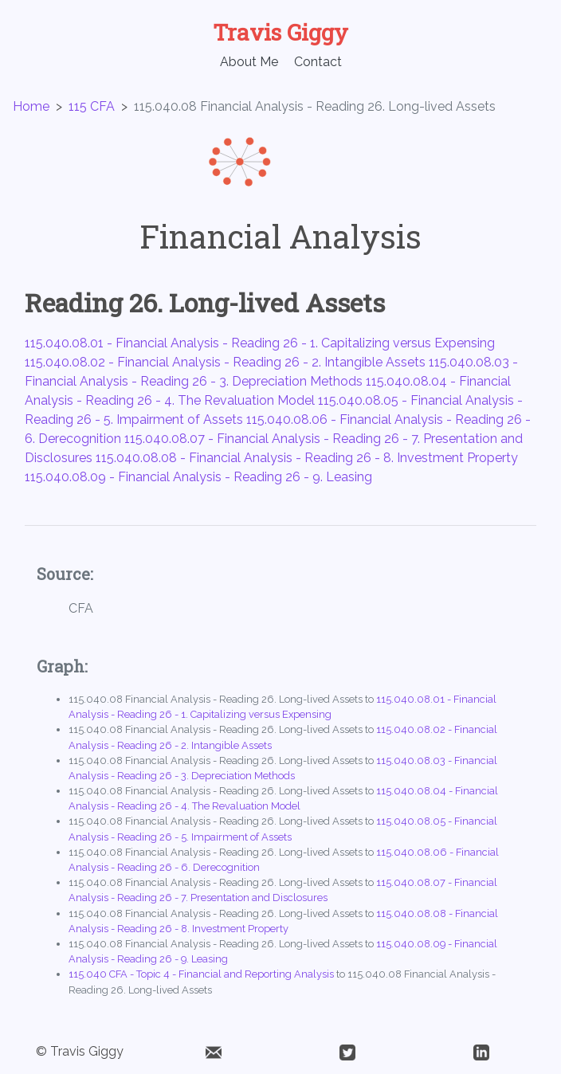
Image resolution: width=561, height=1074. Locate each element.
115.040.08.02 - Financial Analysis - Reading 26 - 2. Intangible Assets (225, 362)
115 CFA (92, 106)
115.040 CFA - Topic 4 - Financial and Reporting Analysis (201, 974)
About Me (249, 61)
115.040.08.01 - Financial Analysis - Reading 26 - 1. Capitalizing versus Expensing (260, 343)
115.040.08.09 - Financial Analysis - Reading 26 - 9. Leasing (198, 476)
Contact (318, 61)
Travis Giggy (280, 32)
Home (31, 106)
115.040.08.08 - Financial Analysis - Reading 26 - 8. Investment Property (307, 457)
